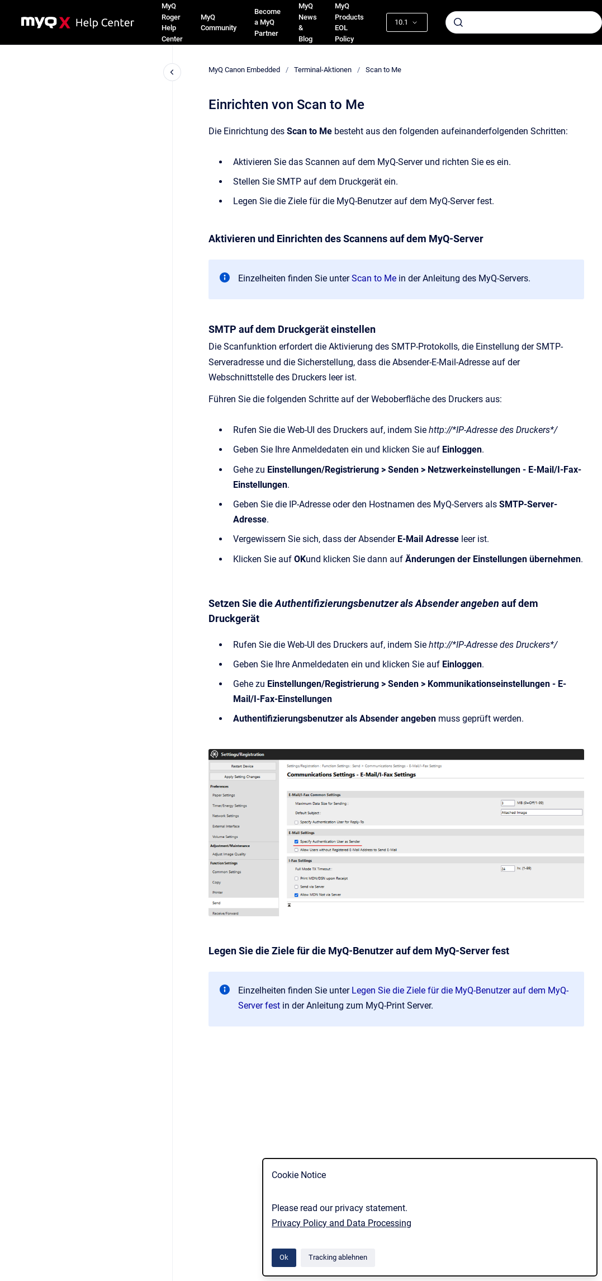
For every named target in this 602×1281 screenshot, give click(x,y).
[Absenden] (458, 22)
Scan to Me (383, 69)
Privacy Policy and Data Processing (341, 1223)
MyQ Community (218, 22)
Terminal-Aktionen (323, 69)
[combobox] (523, 22)
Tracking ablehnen (338, 1257)
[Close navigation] (172, 72)
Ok (283, 1257)
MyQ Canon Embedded (244, 69)
